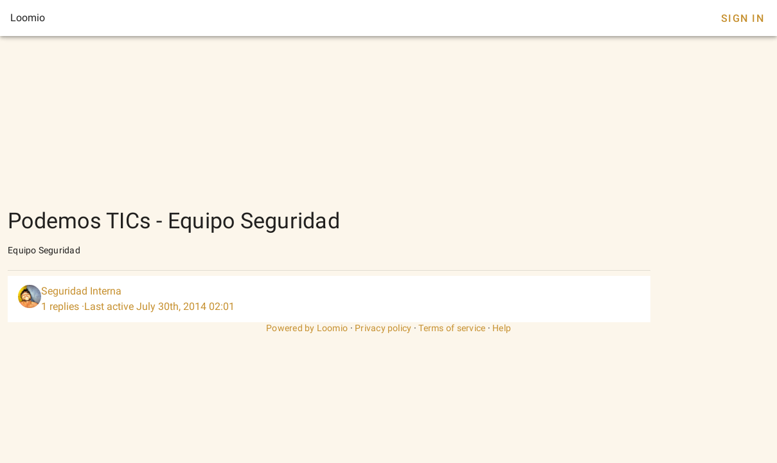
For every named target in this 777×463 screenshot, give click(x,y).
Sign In (742, 18)
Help (501, 328)
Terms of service (451, 328)
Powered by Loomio (307, 328)
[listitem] (329, 299)
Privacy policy (383, 328)
